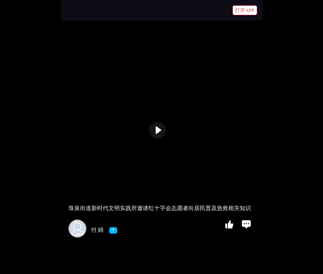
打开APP (244, 10)
